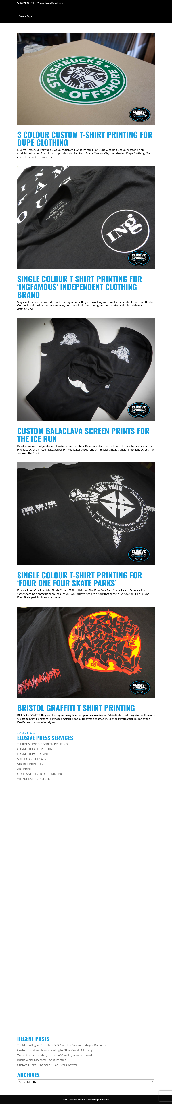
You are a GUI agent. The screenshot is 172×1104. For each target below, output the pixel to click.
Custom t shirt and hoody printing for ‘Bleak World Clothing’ (55, 1050)
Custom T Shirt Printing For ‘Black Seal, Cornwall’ (47, 1064)
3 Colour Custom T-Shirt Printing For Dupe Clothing (84, 138)
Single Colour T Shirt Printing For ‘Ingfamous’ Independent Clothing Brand (79, 286)
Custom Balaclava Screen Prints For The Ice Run (83, 434)
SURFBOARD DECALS (31, 759)
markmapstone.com (99, 1099)
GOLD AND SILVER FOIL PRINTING (40, 773)
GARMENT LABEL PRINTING (36, 749)
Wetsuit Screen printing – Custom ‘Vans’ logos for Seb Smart (54, 1055)
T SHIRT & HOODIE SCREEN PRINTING (42, 744)
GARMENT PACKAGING (33, 754)
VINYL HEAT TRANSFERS (33, 778)
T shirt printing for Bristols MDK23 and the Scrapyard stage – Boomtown (62, 1045)
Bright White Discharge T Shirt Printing (41, 1059)
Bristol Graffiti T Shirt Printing (76, 707)
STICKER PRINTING (30, 764)
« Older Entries (26, 733)
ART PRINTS (25, 769)
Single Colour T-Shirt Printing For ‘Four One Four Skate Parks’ (79, 578)
